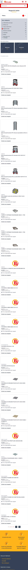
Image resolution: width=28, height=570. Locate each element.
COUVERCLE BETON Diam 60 (8, 365)
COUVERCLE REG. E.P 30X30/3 (8, 516)
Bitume (4, 34)
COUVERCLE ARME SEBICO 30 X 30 (9, 307)
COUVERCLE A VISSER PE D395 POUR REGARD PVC (13, 268)
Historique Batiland (6, 558)
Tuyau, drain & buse (7, 26)
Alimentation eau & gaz (7, 22)
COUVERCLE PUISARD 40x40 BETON (9, 477)
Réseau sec (5, 24)
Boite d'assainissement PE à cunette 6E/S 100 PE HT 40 (14, 176)
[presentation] (1, 2)
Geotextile (5, 32)
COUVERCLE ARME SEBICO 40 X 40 (9, 326)
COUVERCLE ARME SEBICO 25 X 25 (9, 288)
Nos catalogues (5, 563)
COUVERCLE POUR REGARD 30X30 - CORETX (11, 458)
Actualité (4, 560)
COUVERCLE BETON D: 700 (7, 346)
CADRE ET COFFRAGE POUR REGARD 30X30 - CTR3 (13, 215)
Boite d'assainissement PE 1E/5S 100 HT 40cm (11, 88)
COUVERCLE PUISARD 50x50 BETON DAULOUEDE (13, 497)
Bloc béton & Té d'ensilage (6, 37)
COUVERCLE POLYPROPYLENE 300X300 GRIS (11, 440)
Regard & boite (6, 28)
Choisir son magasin (6, 74)
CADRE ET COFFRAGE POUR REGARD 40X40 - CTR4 (13, 232)
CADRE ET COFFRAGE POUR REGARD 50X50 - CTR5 (13, 249)
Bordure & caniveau (7, 30)
